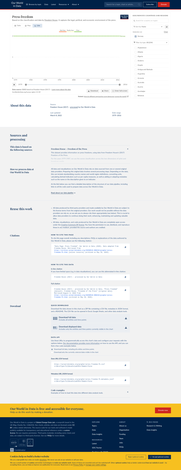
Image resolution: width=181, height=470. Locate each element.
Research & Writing (154, 429)
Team (121, 442)
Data (46, 4)
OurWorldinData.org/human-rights (23, 92)
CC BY (38, 92)
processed (74, 107)
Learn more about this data (61, 89)
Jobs (121, 446)
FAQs (49, 439)
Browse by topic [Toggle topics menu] (33, 4)
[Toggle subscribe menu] (150, 4)
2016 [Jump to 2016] (125, 84)
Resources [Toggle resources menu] (64, 4)
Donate (164, 4)
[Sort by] (148, 27)
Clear (166, 32)
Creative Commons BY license (72, 225)
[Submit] (139, 4)
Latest (53, 4)
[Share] (105, 91)
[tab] (17, 25)
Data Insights (97, 438)
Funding (122, 438)
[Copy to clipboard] (123, 247)
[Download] (92, 91)
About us (122, 429)
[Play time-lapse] (14, 85)
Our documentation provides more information (81, 346)
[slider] (26, 84)
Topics (94, 429)
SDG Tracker (97, 451)
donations (43, 460)
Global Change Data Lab (45, 426)
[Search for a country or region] (151, 21)
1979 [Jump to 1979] (20, 84)
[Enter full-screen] (119, 91)
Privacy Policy (78, 465)
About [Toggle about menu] (75, 4)
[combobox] (123, 4)
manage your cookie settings (96, 465)
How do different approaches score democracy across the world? (105, 96)
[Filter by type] (151, 43)
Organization (124, 433)
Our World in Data (17, 4)
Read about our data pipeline (63, 193)
